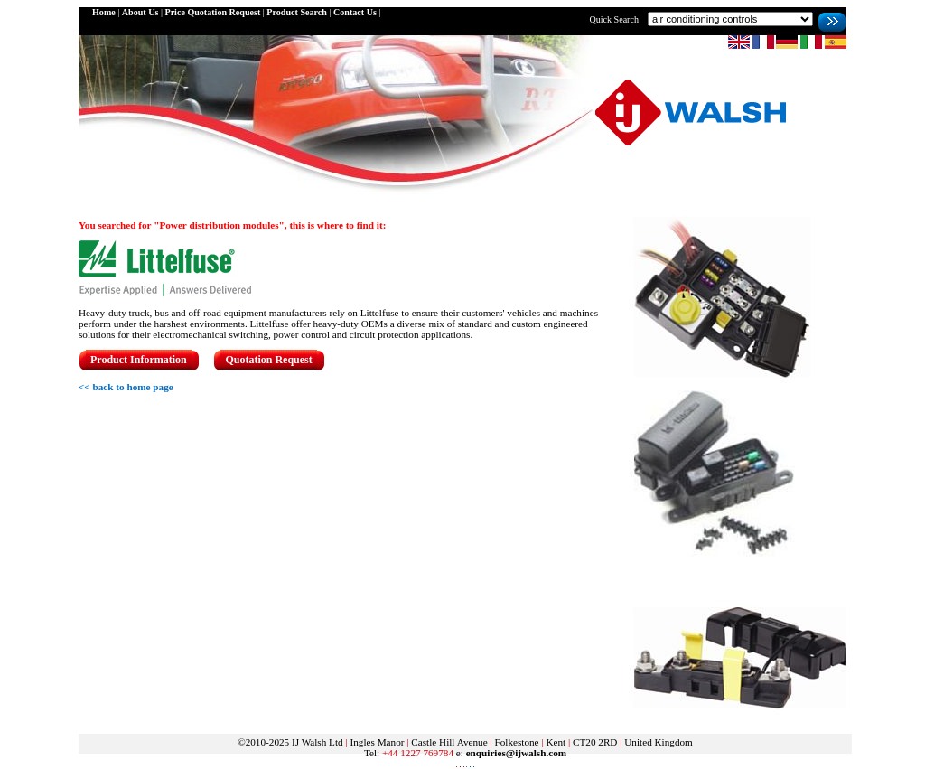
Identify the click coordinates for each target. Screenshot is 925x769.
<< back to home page (126, 386)
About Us (140, 12)
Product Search (296, 12)
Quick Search (614, 19)
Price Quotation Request (212, 12)
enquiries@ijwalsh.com (516, 752)
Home (104, 12)
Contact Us (355, 12)
